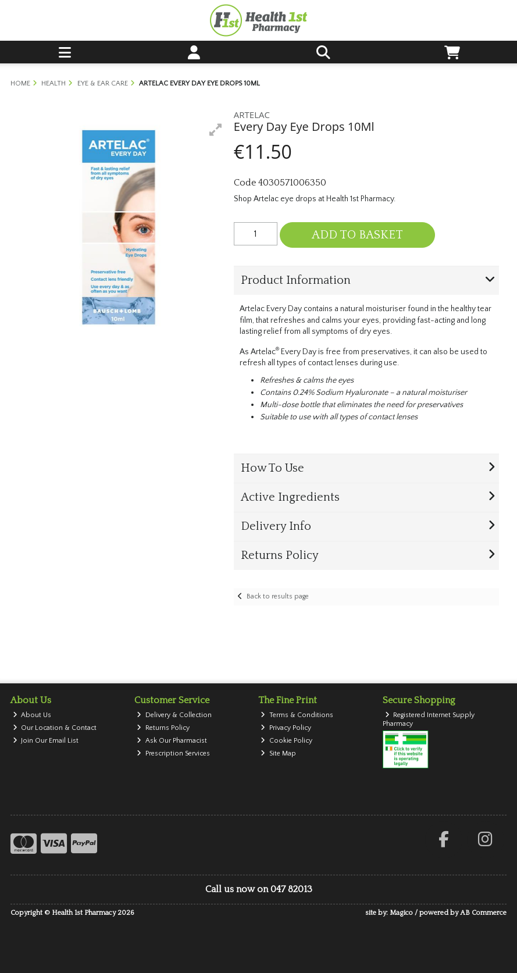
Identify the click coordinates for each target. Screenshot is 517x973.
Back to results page (278, 596)
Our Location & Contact (55, 728)
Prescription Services (173, 753)
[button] (215, 129)
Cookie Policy (286, 740)
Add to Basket (357, 235)
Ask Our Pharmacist (172, 740)
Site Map (278, 753)
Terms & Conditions (297, 715)
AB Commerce (483, 913)
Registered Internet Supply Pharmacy (429, 719)
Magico (401, 913)
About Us (32, 715)
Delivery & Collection (174, 715)
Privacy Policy (286, 728)
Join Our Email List (46, 740)
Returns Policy (163, 728)
